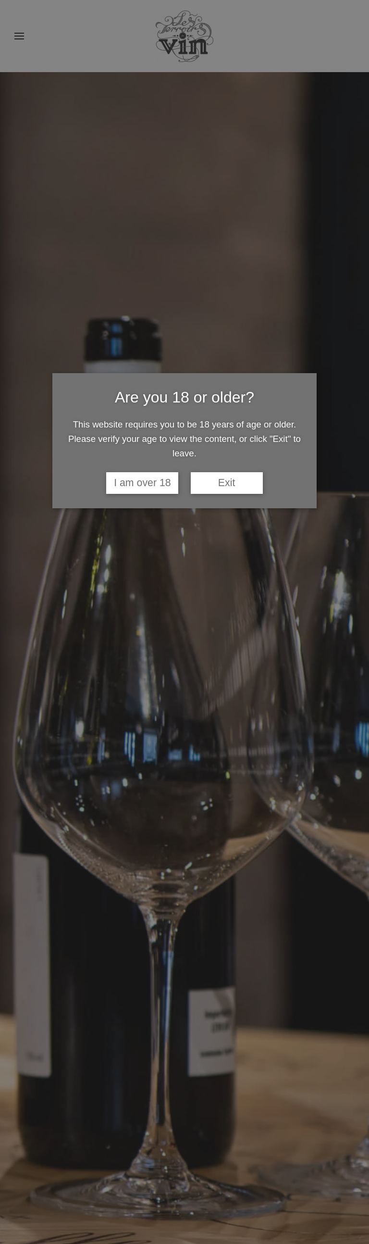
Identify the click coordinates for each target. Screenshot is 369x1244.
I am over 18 (142, 483)
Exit (226, 483)
